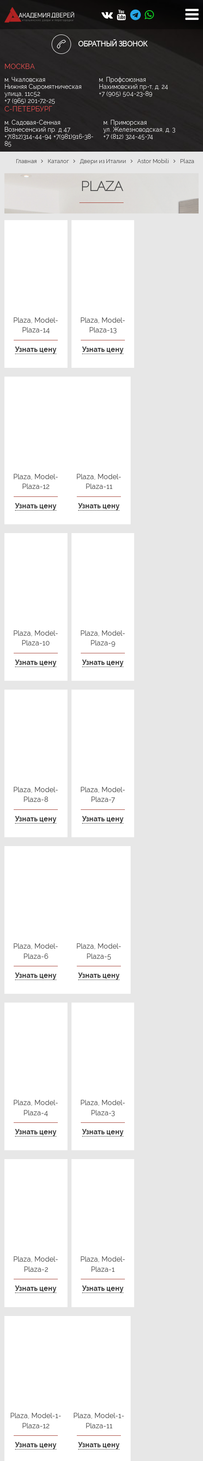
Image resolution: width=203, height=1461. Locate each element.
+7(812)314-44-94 (28, 136)
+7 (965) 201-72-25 (29, 100)
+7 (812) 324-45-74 (128, 136)
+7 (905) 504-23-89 (125, 93)
